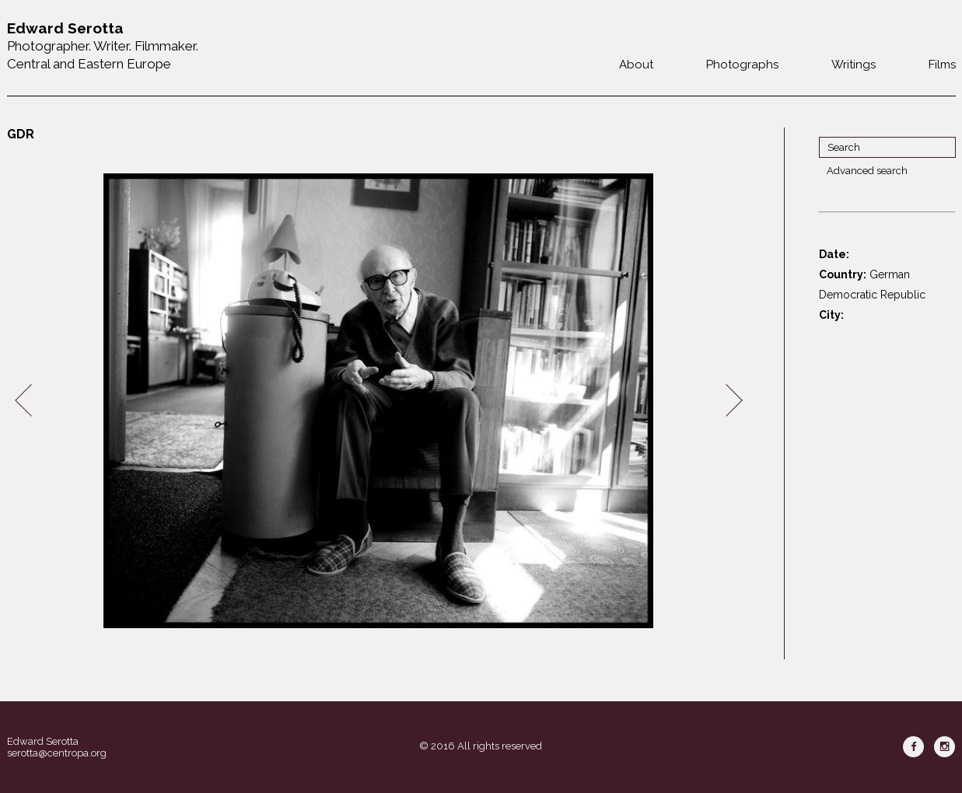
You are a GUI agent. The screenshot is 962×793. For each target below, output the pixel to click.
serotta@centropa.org (57, 753)
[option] (378, 400)
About (636, 65)
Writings (853, 65)
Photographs (742, 65)
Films (942, 65)
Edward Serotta (43, 741)
